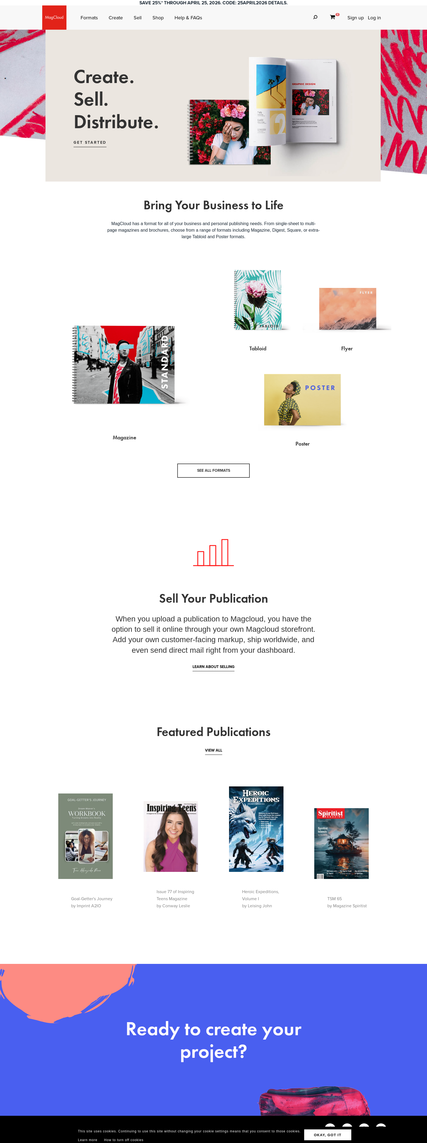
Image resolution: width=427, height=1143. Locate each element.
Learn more (87, 1140)
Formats (90, 17)
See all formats (213, 470)
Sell (138, 17)
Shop (158, 17)
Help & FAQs (188, 17)
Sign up (355, 17)
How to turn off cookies (124, 1140)
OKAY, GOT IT (327, 1135)
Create (116, 17)
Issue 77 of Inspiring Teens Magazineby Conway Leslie (175, 898)
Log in (374, 17)
